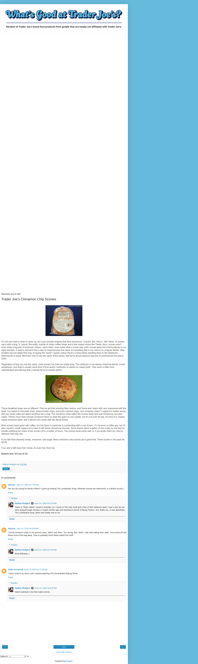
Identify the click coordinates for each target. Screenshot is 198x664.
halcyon (11, 485)
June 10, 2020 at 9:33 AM (45, 503)
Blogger (69, 661)
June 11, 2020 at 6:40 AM (45, 588)
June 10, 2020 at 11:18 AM (35, 569)
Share (6, 469)
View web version (64, 652)
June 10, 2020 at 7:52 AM (27, 485)
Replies (14, 498)
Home (64, 647)
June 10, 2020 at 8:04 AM (27, 528)
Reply (10, 493)
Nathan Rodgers (22, 503)
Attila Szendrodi (15, 569)
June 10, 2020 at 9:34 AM (45, 550)
